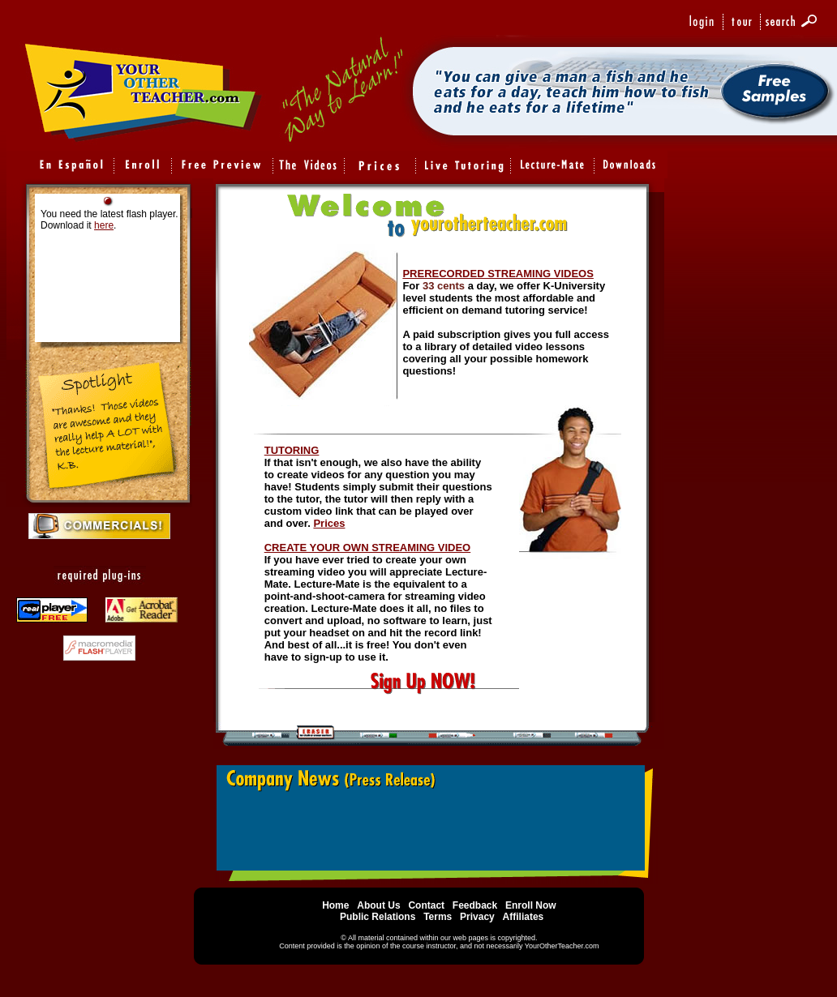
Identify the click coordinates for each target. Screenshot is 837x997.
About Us (378, 905)
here (104, 225)
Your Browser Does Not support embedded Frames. (436, 822)
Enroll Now (530, 905)
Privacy (477, 916)
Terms (438, 916)
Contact (426, 905)
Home (335, 905)
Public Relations (377, 916)
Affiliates (523, 916)
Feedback (475, 905)
